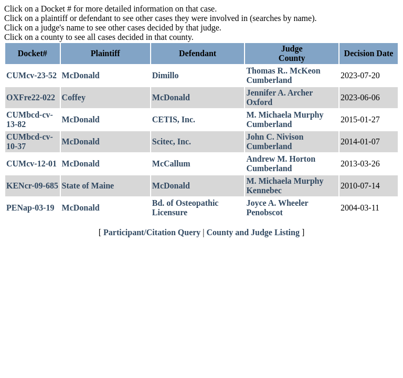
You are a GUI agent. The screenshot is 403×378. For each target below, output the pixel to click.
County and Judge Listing (253, 232)
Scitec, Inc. (171, 141)
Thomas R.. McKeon (283, 70)
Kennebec (264, 190)
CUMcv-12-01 (31, 163)
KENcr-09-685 (32, 185)
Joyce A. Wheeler (277, 202)
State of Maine (88, 185)
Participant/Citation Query (151, 232)
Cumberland (269, 80)
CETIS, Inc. (173, 119)
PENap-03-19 (30, 207)
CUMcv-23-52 (31, 75)
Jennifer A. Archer (279, 92)
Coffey (74, 97)
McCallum (171, 163)
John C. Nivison (274, 136)
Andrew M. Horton (280, 158)
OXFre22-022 (30, 97)
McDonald (81, 75)
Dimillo (165, 75)
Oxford (259, 102)
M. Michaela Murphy (284, 114)
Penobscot (264, 212)
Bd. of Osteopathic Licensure (185, 207)
